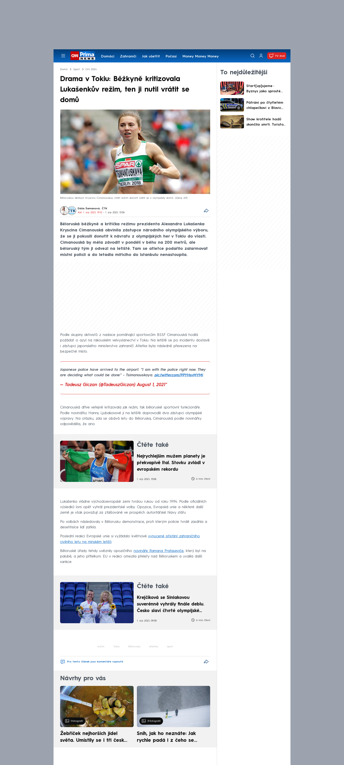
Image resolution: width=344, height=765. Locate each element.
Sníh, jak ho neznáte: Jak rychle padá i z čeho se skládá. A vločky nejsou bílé (170, 737)
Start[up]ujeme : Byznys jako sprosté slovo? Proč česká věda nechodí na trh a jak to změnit (266, 89)
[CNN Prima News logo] (82, 55)
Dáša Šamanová (89, 208)
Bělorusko (134, 646)
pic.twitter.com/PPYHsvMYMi (179, 375)
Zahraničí (128, 56)
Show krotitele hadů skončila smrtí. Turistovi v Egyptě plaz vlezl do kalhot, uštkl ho (266, 122)
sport (170, 646)
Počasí (171, 56)
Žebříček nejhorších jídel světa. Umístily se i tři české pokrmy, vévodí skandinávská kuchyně (94, 737)
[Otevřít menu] (63, 56)
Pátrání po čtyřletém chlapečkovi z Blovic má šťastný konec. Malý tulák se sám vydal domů (264, 106)
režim (100, 646)
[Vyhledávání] (252, 55)
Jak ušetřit (151, 56)
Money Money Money (201, 56)
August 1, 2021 (151, 385)
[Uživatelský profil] (261, 56)
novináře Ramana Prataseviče (159, 551)
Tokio (116, 646)
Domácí (107, 56)
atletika (153, 646)
